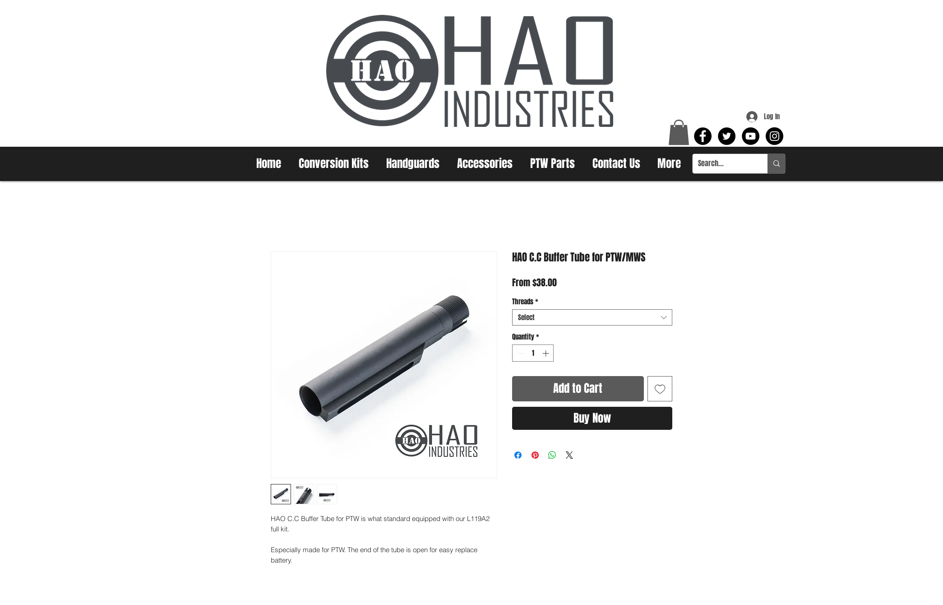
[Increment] (547, 353)
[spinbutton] (533, 353)
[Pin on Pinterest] (535, 455)
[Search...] (723, 163)
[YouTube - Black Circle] (750, 136)
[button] (678, 132)
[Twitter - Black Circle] (726, 136)
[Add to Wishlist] (660, 388)
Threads (525, 302)
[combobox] (592, 317)
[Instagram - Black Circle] (774, 136)
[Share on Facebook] (518, 455)
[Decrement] (519, 353)
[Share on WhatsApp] (552, 455)
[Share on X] (569, 455)
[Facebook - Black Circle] (703, 136)
